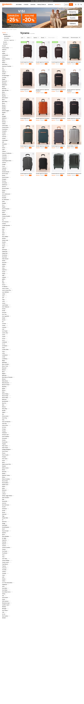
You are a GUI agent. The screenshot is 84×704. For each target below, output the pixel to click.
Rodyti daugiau (52, 37)
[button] (23, 37)
